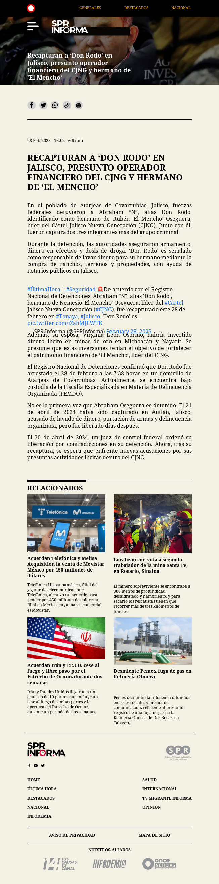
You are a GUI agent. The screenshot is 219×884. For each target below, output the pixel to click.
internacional (159, 789)
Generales (105, 7)
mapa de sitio (154, 835)
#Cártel (174, 302)
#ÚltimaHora (43, 289)
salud (149, 780)
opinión (151, 807)
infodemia (39, 816)
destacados (41, 798)
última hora (42, 789)
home (33, 780)
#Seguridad (81, 289)
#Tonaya (67, 316)
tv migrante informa (167, 798)
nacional (38, 807)
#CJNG (104, 309)
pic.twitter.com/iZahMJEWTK (64, 323)
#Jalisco (90, 316)
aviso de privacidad (72, 835)
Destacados (150, 7)
